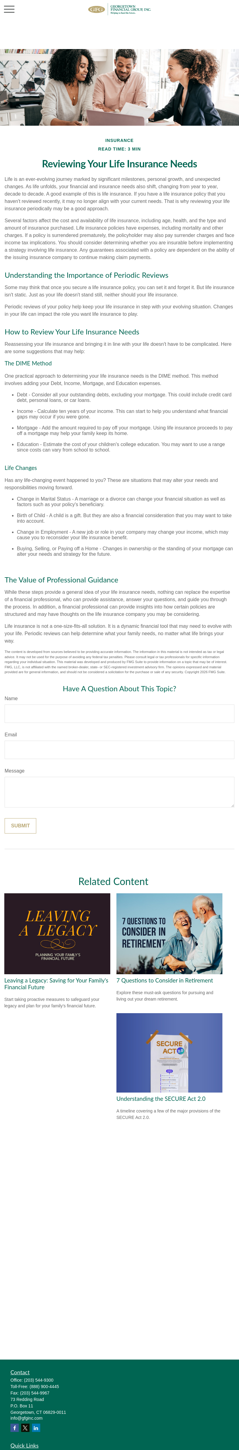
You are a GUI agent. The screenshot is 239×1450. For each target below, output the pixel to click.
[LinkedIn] (36, 1428)
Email (11, 734)
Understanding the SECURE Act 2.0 (161, 1098)
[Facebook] (14, 1428)
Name (11, 698)
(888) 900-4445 (44, 1386)
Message (15, 770)
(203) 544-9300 (38, 1380)
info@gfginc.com (26, 1418)
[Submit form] (20, 826)
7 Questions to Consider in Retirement (164, 980)
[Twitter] (25, 1428)
